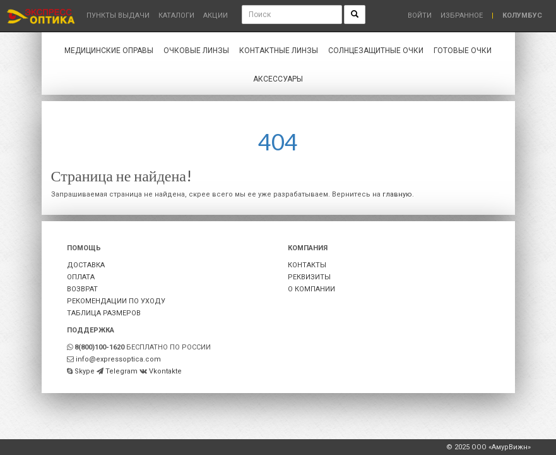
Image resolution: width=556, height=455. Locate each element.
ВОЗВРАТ (82, 289)
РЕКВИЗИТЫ (309, 277)
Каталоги (176, 15)
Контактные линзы (278, 50)
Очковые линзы (196, 50)
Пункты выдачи (118, 15)
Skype (84, 371)
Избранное (462, 15)
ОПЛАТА (81, 277)
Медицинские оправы (108, 50)
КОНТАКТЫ (307, 265)
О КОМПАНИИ (311, 289)
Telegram (121, 371)
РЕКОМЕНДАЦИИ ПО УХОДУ (116, 301)
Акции (215, 15)
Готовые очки (463, 50)
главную (397, 194)
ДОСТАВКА (86, 265)
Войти (420, 15)
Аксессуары (278, 79)
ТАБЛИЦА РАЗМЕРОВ (104, 313)
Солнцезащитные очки (375, 50)
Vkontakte (165, 371)
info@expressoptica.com (118, 359)
